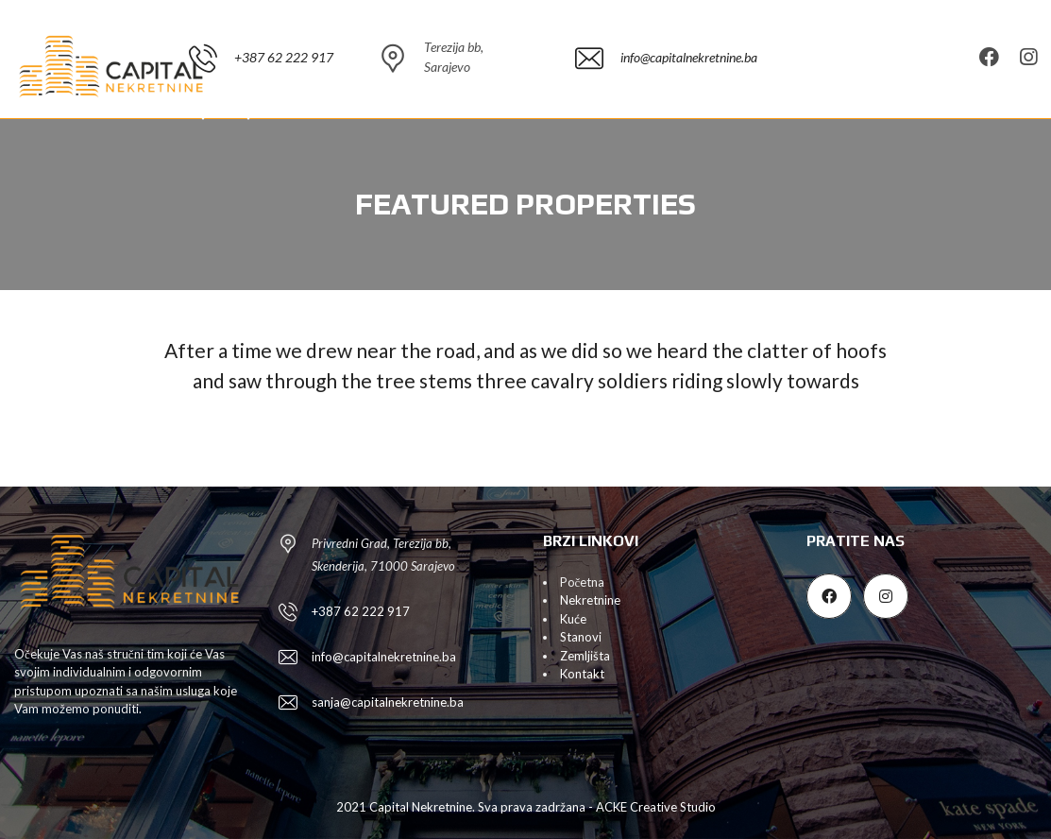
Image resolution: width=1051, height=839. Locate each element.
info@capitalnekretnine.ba (384, 656)
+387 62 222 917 (361, 611)
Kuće (573, 618)
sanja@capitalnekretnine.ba (388, 702)
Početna (582, 582)
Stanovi (581, 636)
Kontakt (582, 673)
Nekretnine (590, 600)
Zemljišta (585, 655)
